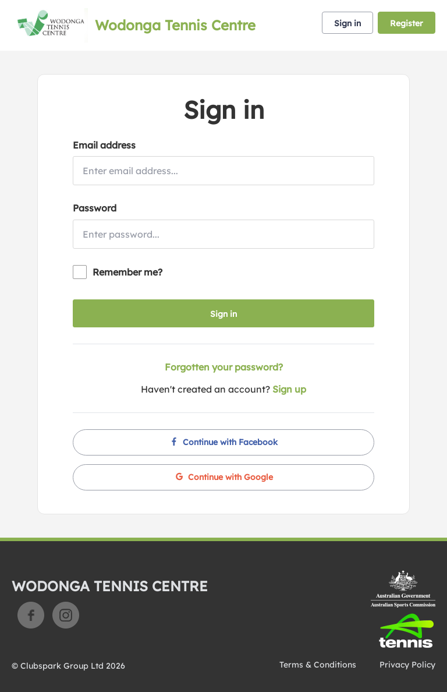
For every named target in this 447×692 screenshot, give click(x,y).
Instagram (65, 615)
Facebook (30, 615)
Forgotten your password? (224, 367)
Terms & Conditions (317, 664)
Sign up (289, 389)
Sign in (347, 23)
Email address (104, 145)
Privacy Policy (407, 664)
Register (406, 23)
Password (94, 208)
